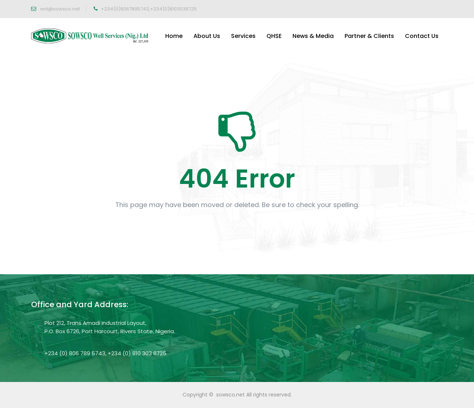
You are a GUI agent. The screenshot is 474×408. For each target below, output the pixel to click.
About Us (206, 36)
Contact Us (422, 36)
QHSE (274, 36)
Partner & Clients (369, 36)
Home (174, 36)
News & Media (313, 36)
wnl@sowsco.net (59, 8)
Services (243, 36)
